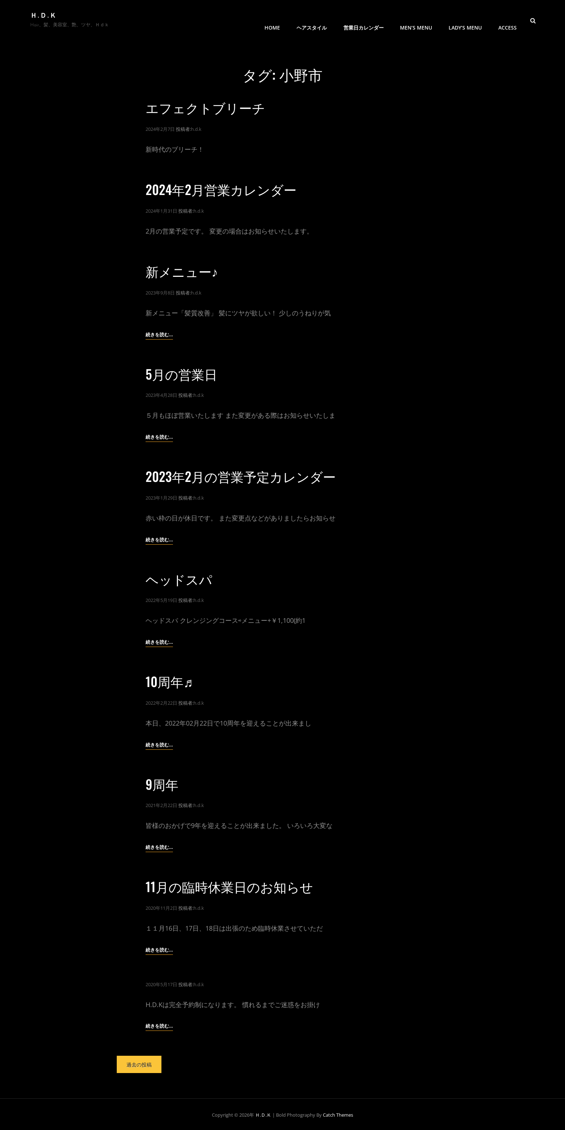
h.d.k (196, 128)
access (507, 20)
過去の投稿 (139, 1063)
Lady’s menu (465, 20)
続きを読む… (159, 333)
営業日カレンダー (364, 20)
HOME (273, 20)
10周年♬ (169, 680)
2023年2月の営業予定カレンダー (241, 475)
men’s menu (417, 20)
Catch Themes (338, 1113)
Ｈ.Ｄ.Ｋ (43, 16)
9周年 (162, 782)
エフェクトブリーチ (205, 107)
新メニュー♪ (182, 270)
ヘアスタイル (313, 20)
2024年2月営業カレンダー (221, 189)
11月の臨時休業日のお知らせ (229, 884)
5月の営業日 (181, 372)
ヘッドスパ (179, 577)
